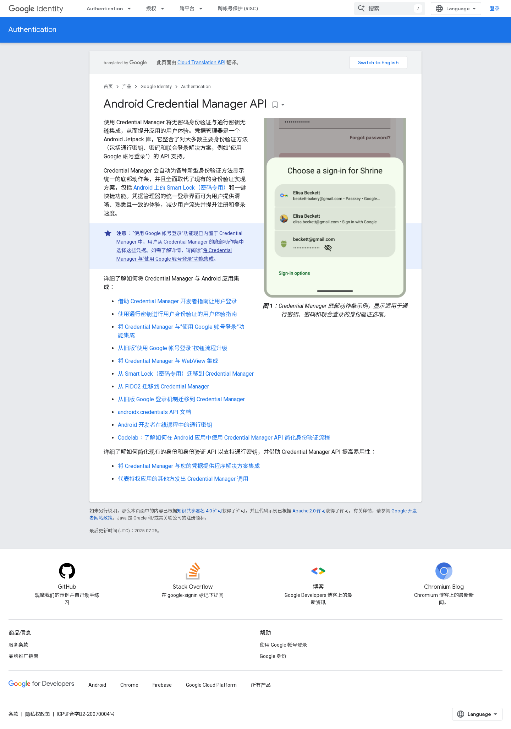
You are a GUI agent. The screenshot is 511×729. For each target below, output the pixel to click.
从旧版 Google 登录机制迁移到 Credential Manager (181, 399)
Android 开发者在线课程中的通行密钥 (165, 424)
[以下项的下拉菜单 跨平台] (202, 8)
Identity (36, 8)
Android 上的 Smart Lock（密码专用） (181, 187)
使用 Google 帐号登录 (283, 645)
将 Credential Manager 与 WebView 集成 (168, 361)
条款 (13, 714)
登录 (495, 8)
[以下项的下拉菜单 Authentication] (131, 8)
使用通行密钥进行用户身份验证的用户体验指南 (177, 314)
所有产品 (261, 685)
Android (97, 685)
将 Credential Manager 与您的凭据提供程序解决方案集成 (189, 466)
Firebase (162, 685)
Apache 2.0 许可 (309, 510)
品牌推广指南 (23, 656)
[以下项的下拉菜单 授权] (164, 8)
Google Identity (156, 86)
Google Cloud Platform (211, 685)
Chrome (129, 685)
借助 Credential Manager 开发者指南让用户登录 (177, 301)
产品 (126, 86)
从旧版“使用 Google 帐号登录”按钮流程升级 (172, 348)
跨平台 (187, 8)
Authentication (105, 8)
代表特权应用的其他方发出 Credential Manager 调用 (183, 478)
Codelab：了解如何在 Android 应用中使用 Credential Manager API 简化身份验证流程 (224, 437)
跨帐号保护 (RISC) (238, 8)
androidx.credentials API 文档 (154, 412)
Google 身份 (273, 656)
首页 (108, 86)
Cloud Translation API (201, 62)
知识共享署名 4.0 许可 (199, 510)
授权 (151, 8)
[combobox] (389, 8)
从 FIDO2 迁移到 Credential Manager (163, 386)
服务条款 (18, 645)
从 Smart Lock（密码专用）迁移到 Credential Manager (186, 373)
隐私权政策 (37, 714)
